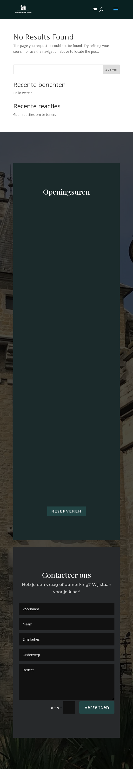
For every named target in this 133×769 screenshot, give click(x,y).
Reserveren (66, 511)
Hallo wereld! (23, 93)
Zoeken (111, 69)
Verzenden (97, 707)
